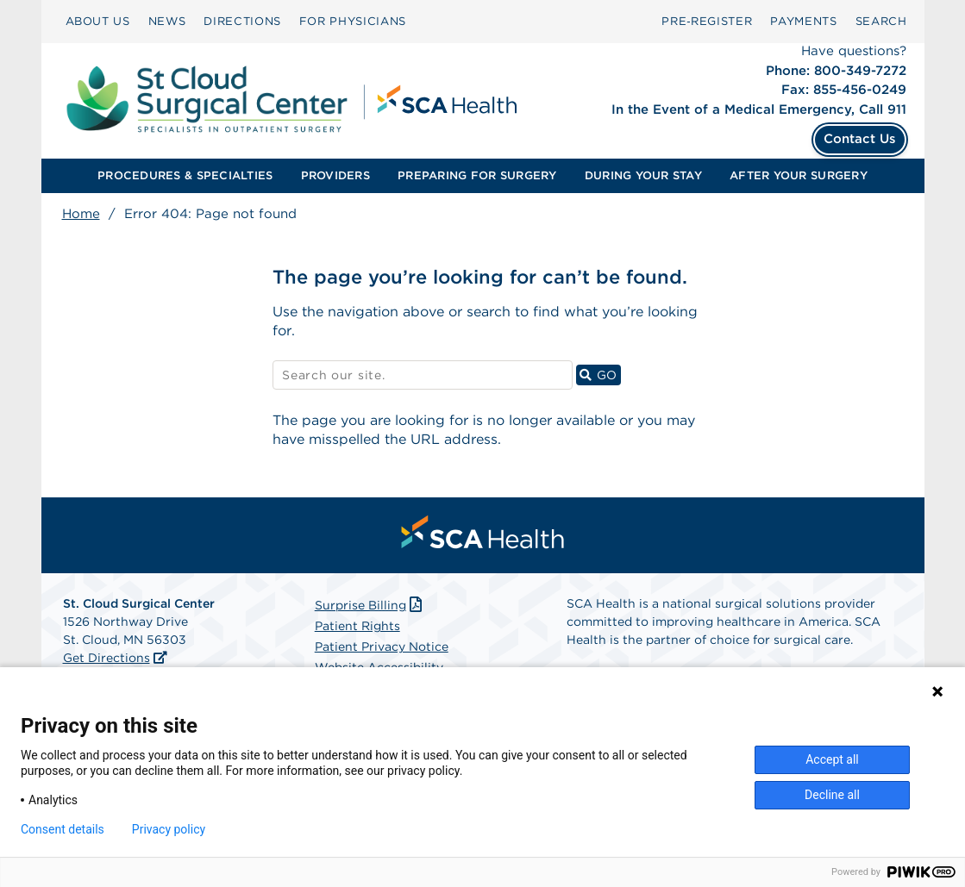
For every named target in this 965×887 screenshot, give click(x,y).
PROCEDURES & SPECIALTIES (185, 175)
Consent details (62, 829)
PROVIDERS (335, 175)
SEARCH (881, 21)
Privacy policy (168, 829)
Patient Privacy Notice (381, 646)
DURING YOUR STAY (643, 175)
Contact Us (860, 139)
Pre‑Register (706, 21)
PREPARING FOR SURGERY (477, 175)
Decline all (832, 795)
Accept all (832, 759)
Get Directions (106, 658)
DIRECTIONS (242, 21)
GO (600, 374)
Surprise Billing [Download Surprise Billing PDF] (370, 605)
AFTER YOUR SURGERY (799, 175)
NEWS (167, 21)
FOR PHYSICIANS (352, 21)
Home (81, 214)
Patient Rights (357, 626)
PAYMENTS (803, 21)
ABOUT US (98, 21)
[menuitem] (98, 21)
